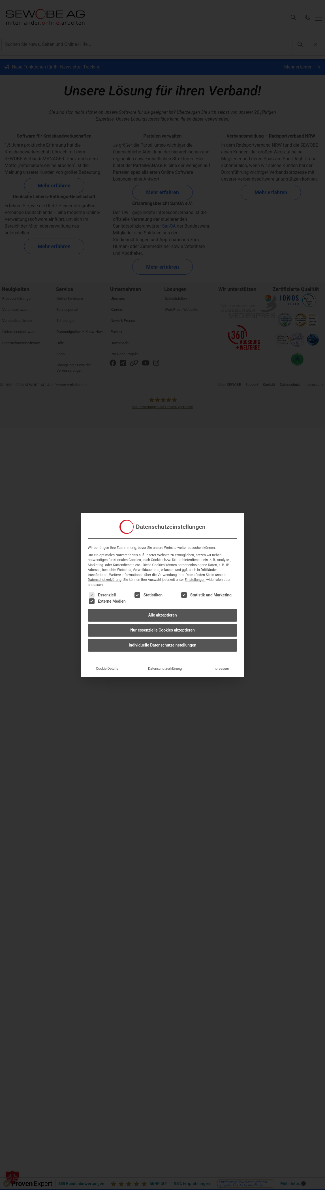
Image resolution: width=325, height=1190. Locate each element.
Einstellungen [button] (195, 580)
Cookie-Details (107, 669)
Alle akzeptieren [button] (162, 615)
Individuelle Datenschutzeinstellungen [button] (162, 645)
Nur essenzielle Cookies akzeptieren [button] (162, 630)
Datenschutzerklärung (104, 580)
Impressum (220, 669)
